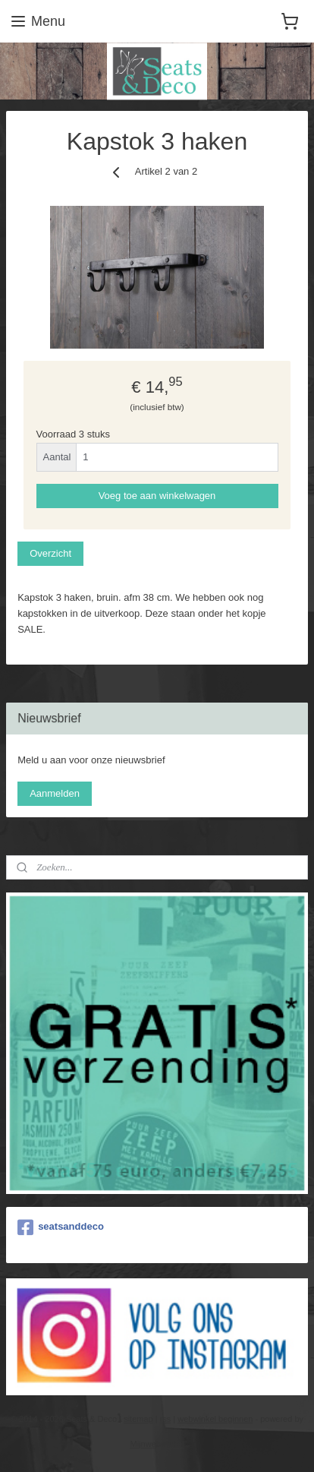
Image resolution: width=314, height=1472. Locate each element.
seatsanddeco (60, 1227)
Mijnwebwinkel (157, 1443)
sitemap (138, 1418)
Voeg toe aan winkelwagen (157, 495)
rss (165, 1418)
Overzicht (50, 553)
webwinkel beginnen (215, 1418)
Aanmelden (55, 793)
